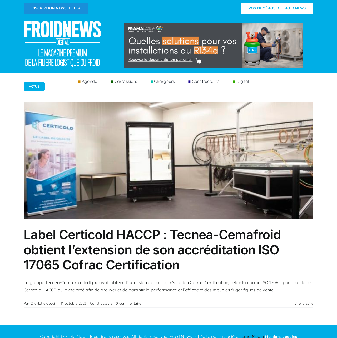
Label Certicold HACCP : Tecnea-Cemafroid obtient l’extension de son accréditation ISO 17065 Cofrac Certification (152, 250)
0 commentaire (128, 303)
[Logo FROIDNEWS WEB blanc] (63, 22)
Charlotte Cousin (44, 303)
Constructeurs (101, 303)
